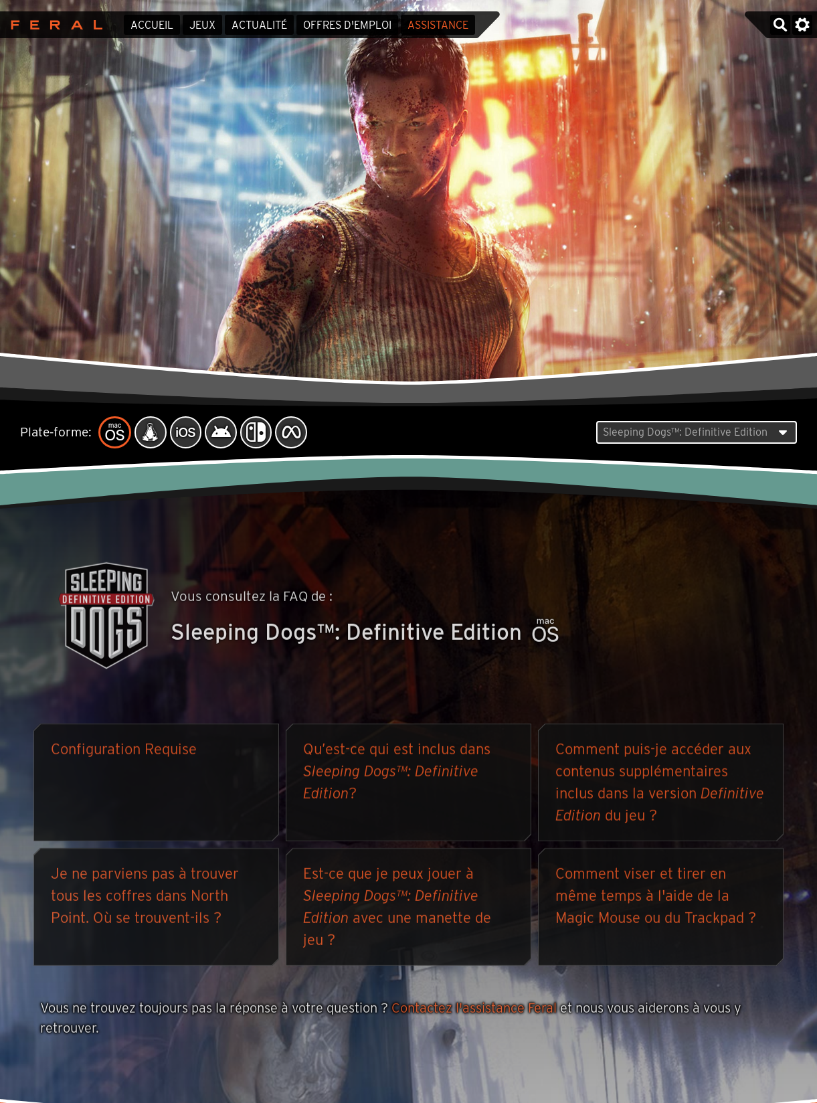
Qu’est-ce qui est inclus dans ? (396, 773)
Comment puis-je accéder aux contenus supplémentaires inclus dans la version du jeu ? (659, 785)
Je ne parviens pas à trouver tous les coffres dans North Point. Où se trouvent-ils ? (145, 898)
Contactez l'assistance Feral (474, 1011)
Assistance (437, 25)
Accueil (151, 25)
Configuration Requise (124, 751)
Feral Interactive (53, 24)
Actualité (259, 25)
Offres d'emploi (347, 25)
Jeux (202, 25)
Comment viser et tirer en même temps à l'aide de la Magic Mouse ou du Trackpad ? (655, 898)
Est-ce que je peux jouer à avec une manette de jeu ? (397, 909)
